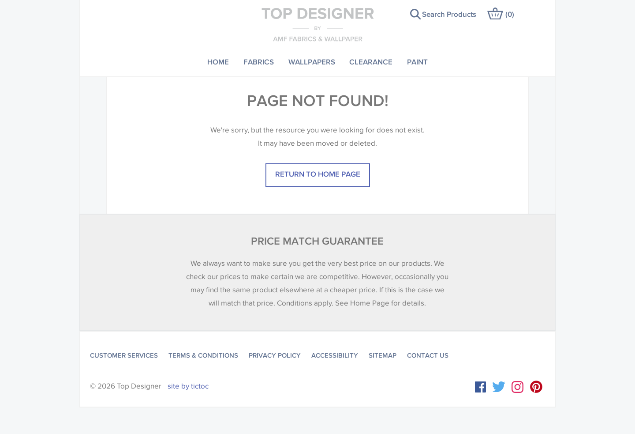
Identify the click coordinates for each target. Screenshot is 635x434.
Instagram (517, 387)
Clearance (370, 61)
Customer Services (124, 355)
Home (218, 61)
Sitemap (382, 355)
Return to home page (317, 174)
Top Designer (317, 24)
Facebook (480, 386)
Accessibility (334, 355)
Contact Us (427, 355)
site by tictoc (188, 386)
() (509, 14)
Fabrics (258, 61)
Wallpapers (311, 61)
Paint (417, 61)
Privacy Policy (275, 355)
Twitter (498, 386)
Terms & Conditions (203, 355)
